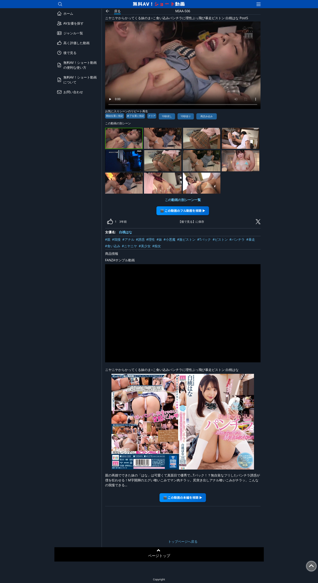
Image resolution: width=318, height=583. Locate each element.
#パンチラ (237, 239)
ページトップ (159, 555)
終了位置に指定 (135, 116)
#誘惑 (140, 239)
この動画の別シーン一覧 (183, 200)
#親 (107, 239)
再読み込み (206, 116)
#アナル (128, 239)
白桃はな (125, 232)
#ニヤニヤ (129, 246)
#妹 (159, 239)
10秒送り (186, 116)
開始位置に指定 (114, 116)
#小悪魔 (169, 239)
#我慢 (116, 239)
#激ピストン (186, 239)
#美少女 (145, 246)
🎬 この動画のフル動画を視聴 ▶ (182, 210)
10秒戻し (167, 116)
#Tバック (204, 239)
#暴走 (250, 239)
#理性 (150, 239)
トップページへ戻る (183, 541)
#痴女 (156, 246)
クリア (151, 116)
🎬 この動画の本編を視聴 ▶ (182, 497)
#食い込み (112, 246)
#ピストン (220, 239)
